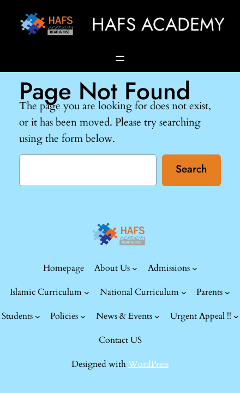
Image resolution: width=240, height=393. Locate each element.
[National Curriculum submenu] (184, 292)
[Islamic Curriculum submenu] (86, 292)
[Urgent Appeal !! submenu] (236, 316)
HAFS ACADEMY (158, 24)
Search (191, 168)
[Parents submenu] (227, 292)
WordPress (148, 364)
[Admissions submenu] (194, 268)
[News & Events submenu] (157, 316)
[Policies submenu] (83, 316)
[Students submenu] (37, 316)
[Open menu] (120, 58)
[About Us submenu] (134, 268)
